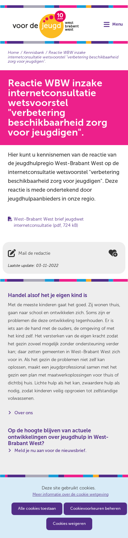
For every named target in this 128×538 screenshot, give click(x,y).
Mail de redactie (34, 253)
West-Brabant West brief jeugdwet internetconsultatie (49, 222)
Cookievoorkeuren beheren (95, 508)
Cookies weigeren (69, 523)
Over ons (23, 413)
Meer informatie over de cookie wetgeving (70, 494)
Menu (117, 24)
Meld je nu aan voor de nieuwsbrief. (50, 450)
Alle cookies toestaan (37, 508)
